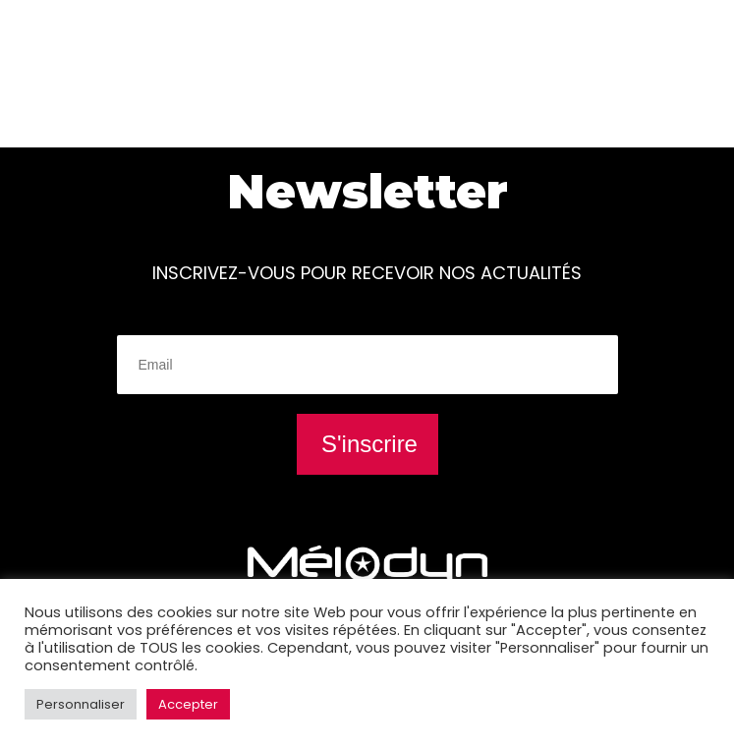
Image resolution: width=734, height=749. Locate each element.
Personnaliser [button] (80, 704)
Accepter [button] (188, 704)
